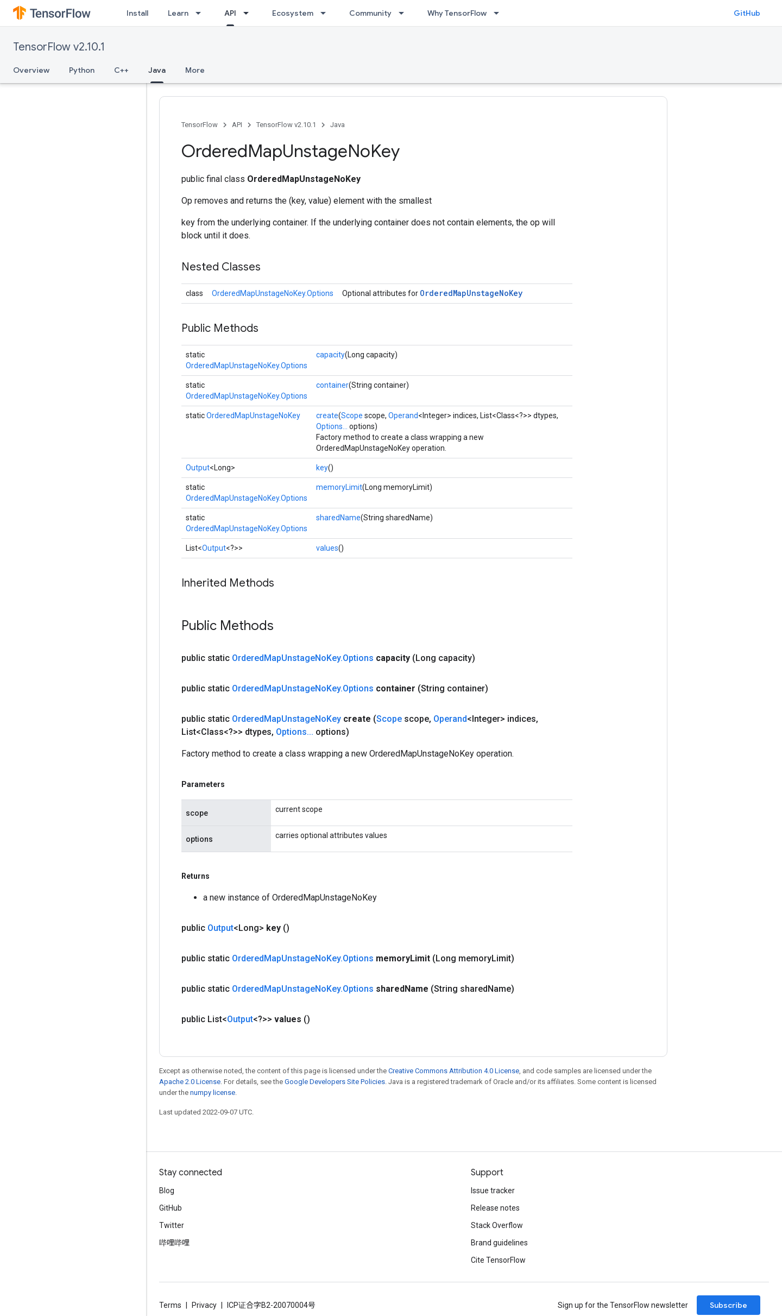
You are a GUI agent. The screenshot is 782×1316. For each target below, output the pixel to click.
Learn (178, 13)
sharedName (338, 517)
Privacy (204, 1305)
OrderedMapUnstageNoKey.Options (272, 293)
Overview (31, 70)
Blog (166, 1190)
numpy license (212, 1092)
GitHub (747, 13)
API (237, 125)
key (322, 467)
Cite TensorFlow (498, 1260)
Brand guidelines (499, 1242)
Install (137, 13)
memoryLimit (339, 487)
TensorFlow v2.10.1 (59, 47)
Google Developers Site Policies (335, 1082)
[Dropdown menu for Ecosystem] (326, 13)
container (332, 385)
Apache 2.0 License (189, 1082)
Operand (403, 415)
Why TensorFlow (457, 13)
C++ (121, 70)
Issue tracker (493, 1190)
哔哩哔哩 (174, 1242)
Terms (170, 1305)
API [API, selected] (230, 13)
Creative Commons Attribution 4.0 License (453, 1071)
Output (198, 467)
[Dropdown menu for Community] (405, 13)
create (327, 415)
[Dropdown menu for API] (249, 13)
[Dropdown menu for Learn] (201, 13)
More (195, 70)
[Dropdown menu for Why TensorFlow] (500, 13)
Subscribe (728, 1305)
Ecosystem (292, 13)
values (327, 548)
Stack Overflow (497, 1225)
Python (81, 70)
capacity (330, 354)
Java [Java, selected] (157, 70)
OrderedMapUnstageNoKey (471, 293)
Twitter (171, 1225)
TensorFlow (199, 125)
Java (337, 125)
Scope (352, 415)
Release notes (495, 1208)
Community (370, 13)
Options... (332, 426)
